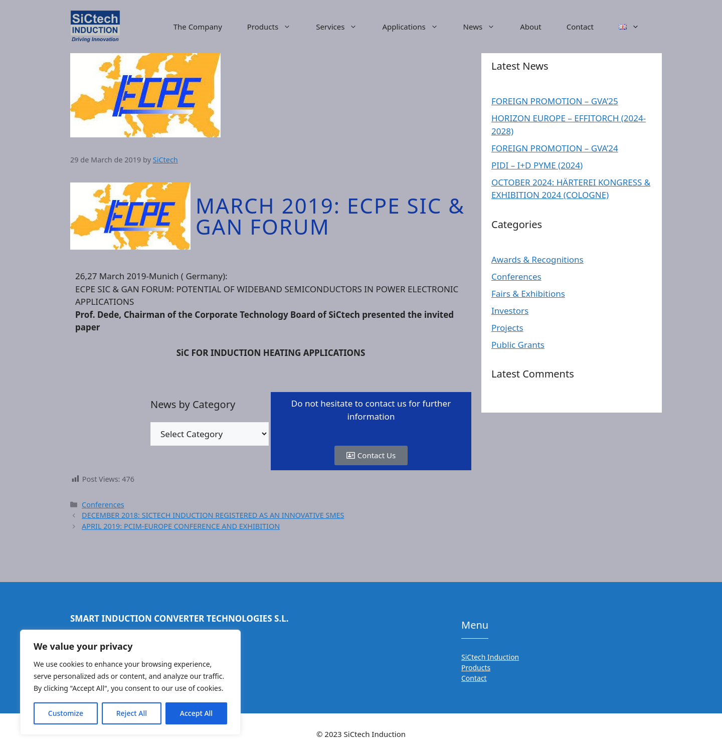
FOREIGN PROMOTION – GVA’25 (554, 101)
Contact (580, 27)
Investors (509, 310)
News (485, 26)
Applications (416, 26)
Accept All (196, 713)
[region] (130, 682)
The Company (197, 27)
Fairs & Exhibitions (528, 293)
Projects (507, 327)
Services (343, 26)
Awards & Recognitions (537, 259)
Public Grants (518, 344)
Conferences (103, 504)
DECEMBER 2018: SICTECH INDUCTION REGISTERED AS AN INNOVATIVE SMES (213, 515)
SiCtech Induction (490, 657)
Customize (65, 713)
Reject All (131, 713)
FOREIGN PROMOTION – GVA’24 (554, 148)
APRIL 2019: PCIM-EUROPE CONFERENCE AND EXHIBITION (181, 526)
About (531, 27)
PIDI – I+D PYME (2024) (537, 165)
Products (275, 26)
